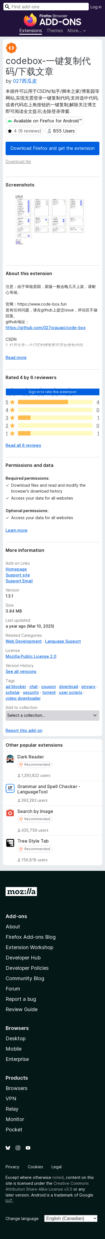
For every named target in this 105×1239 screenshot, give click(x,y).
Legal (57, 1166)
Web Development (24, 641)
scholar (13, 692)
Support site (18, 575)
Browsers (16, 1088)
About (13, 927)
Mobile (14, 1049)
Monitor (15, 1119)
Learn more (16, 530)
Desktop (15, 1038)
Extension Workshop (29, 947)
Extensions (30, 30)
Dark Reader (30, 757)
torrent (49, 692)
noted (58, 1177)
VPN (11, 1098)
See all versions (21, 671)
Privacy (12, 1166)
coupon (48, 686)
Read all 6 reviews (23, 445)
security (31, 692)
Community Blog (25, 978)
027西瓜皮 (25, 81)
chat (33, 686)
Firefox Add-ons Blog (31, 937)
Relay (12, 1109)
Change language (22, 1218)
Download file (18, 161)
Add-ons (16, 916)
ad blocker (16, 686)
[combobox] (46, 6)
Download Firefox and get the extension (52, 148)
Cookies (35, 1166)
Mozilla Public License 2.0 (31, 656)
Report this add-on (24, 730)
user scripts (70, 692)
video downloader (23, 698)
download (68, 686)
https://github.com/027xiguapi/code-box (46, 327)
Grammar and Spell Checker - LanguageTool (48, 789)
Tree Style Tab (33, 841)
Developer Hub (23, 958)
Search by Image (35, 811)
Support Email (19, 580)
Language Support (63, 641)
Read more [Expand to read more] (16, 357)
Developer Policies (27, 968)
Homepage (16, 569)
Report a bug (21, 999)
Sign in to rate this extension (52, 392)
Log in (96, 6)
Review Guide (22, 1009)
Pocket (14, 1129)
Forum (13, 989)
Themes (54, 30)
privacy (88, 686)
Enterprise (17, 1059)
